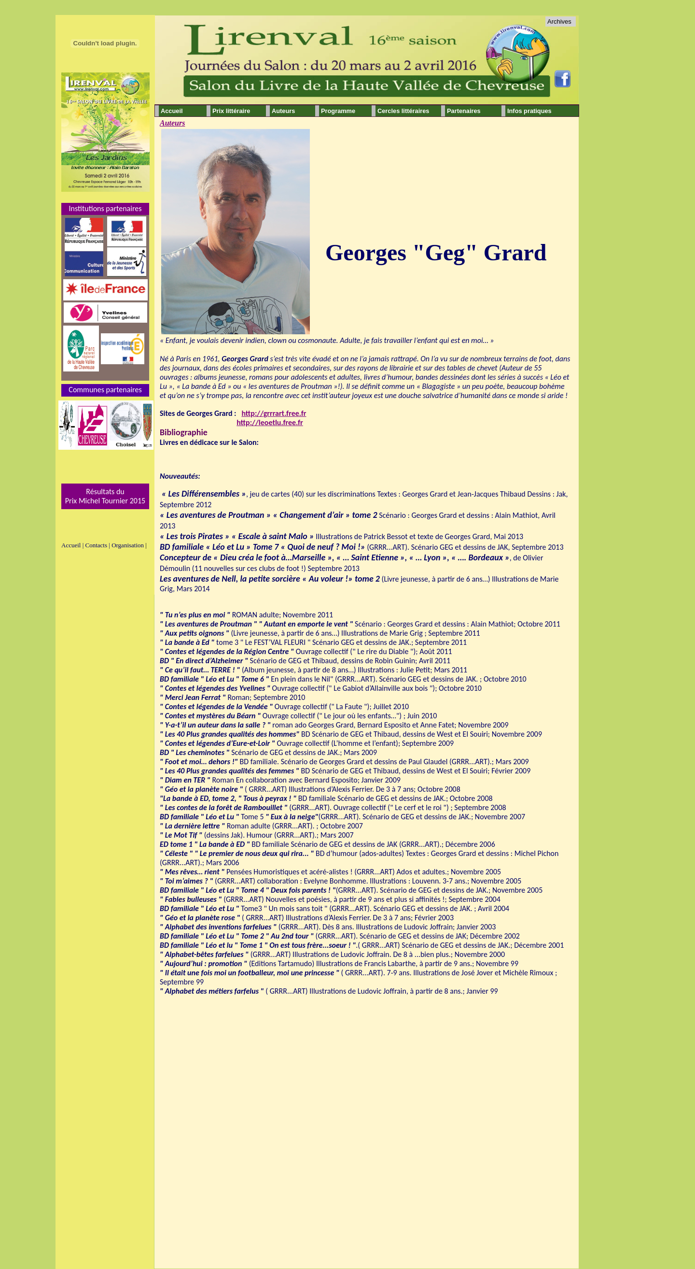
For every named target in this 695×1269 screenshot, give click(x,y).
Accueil (172, 110)
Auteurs (172, 123)
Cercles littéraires (403, 110)
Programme (338, 110)
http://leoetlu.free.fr (269, 422)
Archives (559, 21)
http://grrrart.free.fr (273, 413)
